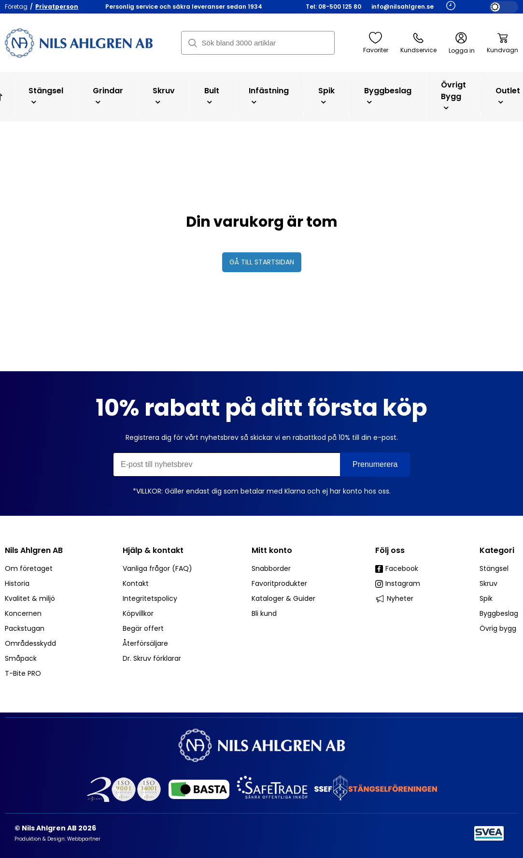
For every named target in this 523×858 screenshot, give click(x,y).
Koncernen (23, 613)
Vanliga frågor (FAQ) (157, 568)
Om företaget (29, 568)
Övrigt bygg (453, 95)
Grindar (108, 95)
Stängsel (45, 95)
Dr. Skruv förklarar (152, 658)
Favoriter (375, 43)
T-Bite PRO (23, 673)
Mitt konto (272, 550)
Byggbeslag (387, 95)
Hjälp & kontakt (153, 550)
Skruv (164, 95)
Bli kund (264, 613)
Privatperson (56, 6)
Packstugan (24, 628)
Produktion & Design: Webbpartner (57, 839)
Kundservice (418, 43)
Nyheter (394, 598)
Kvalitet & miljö (30, 598)
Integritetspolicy (150, 598)
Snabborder (271, 568)
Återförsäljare (145, 643)
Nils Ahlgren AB (34, 550)
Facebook (396, 568)
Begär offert (143, 628)
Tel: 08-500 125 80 (333, 6)
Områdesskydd (30, 643)
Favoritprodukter (279, 583)
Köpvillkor (138, 613)
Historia (17, 583)
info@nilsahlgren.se (402, 6)
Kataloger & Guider (283, 598)
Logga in (462, 43)
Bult (211, 95)
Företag (16, 6)
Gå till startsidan (261, 262)
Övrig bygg (498, 628)
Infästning (269, 95)
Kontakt (136, 583)
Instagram (397, 583)
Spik (326, 95)
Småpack (21, 658)
